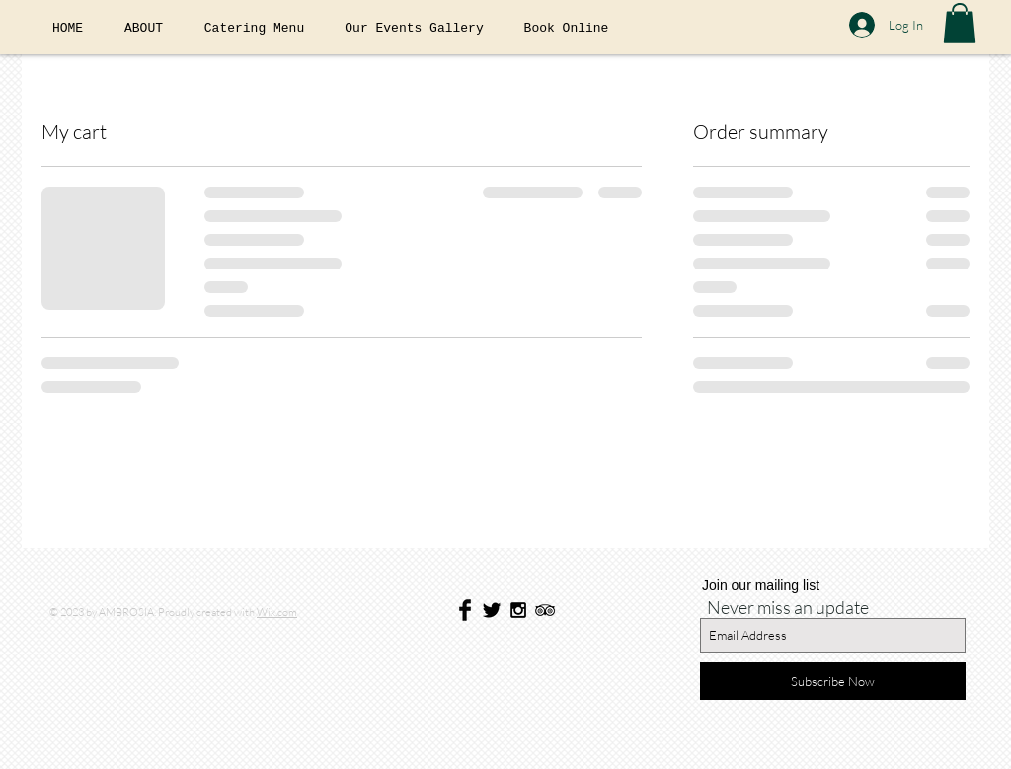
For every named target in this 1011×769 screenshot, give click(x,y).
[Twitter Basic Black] (492, 610)
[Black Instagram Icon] (518, 610)
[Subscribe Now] (833, 681)
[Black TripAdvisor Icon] (545, 610)
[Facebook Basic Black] (465, 610)
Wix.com (277, 612)
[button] (959, 23)
